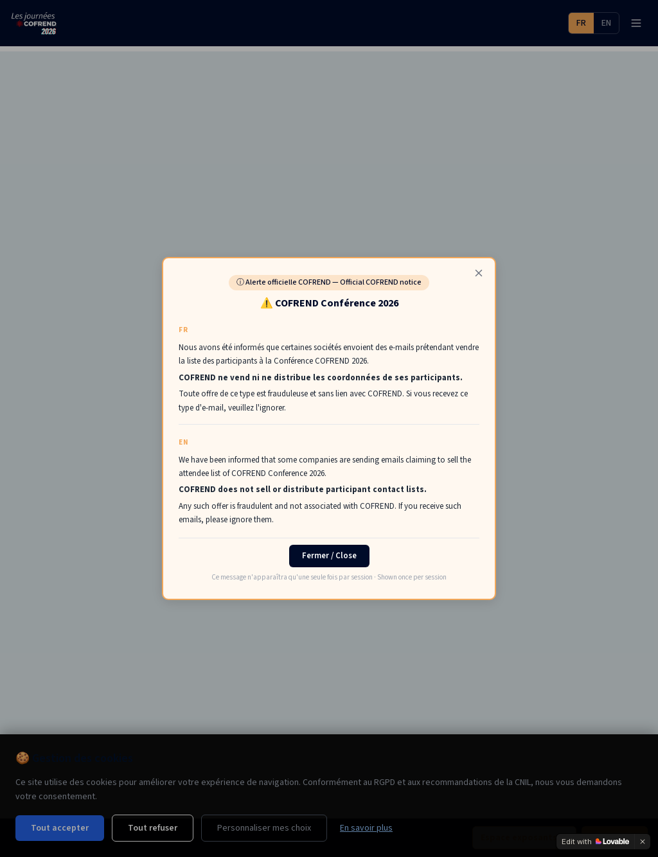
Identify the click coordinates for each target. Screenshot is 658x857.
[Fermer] (479, 273)
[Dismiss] (642, 841)
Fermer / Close (329, 555)
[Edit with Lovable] (595, 841)
